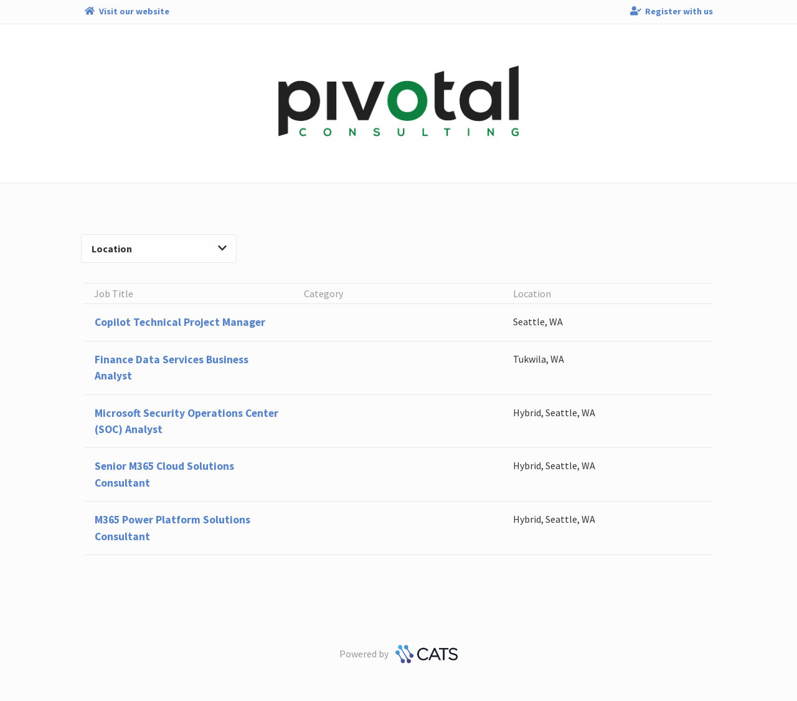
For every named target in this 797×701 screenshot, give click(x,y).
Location (159, 248)
